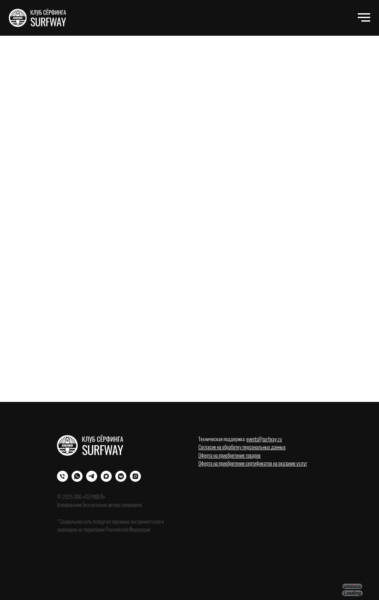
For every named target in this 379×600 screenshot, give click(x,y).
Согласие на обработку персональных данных (242, 446)
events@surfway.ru (264, 438)
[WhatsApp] (77, 476)
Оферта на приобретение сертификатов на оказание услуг (252, 463)
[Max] (106, 476)
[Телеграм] (91, 476)
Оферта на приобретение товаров (229, 455)
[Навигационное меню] (364, 17)
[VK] (120, 476)
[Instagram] (135, 476)
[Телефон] (62, 476)
